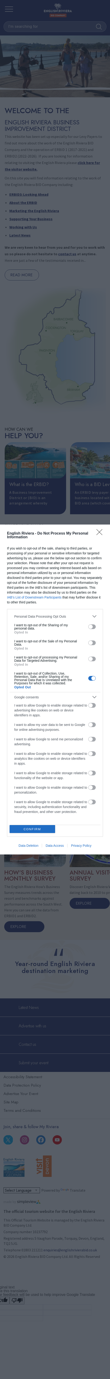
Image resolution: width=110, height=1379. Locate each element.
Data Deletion (29, 845)
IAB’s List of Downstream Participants (34, 597)
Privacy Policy (81, 845)
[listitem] (55, 616)
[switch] (92, 626)
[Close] (100, 533)
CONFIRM (32, 829)
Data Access (55, 845)
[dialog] (55, 689)
